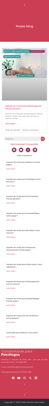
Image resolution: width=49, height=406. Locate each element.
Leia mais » (10, 124)
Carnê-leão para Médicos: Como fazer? (22, 333)
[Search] (43, 139)
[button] (24, 5)
